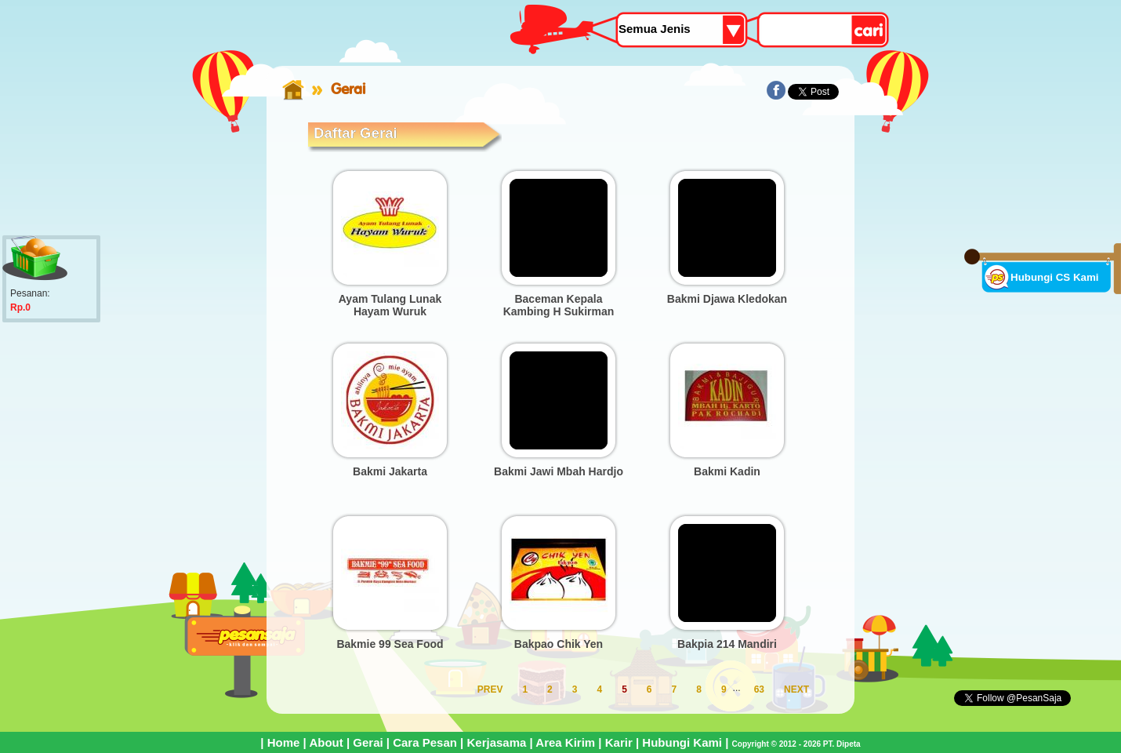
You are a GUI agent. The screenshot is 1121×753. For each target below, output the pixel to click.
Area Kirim (565, 742)
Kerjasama (496, 742)
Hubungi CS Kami (1054, 277)
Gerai (368, 742)
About (326, 742)
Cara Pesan (425, 742)
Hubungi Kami (682, 742)
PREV (490, 689)
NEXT (796, 689)
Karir (619, 742)
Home (283, 742)
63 (759, 689)
